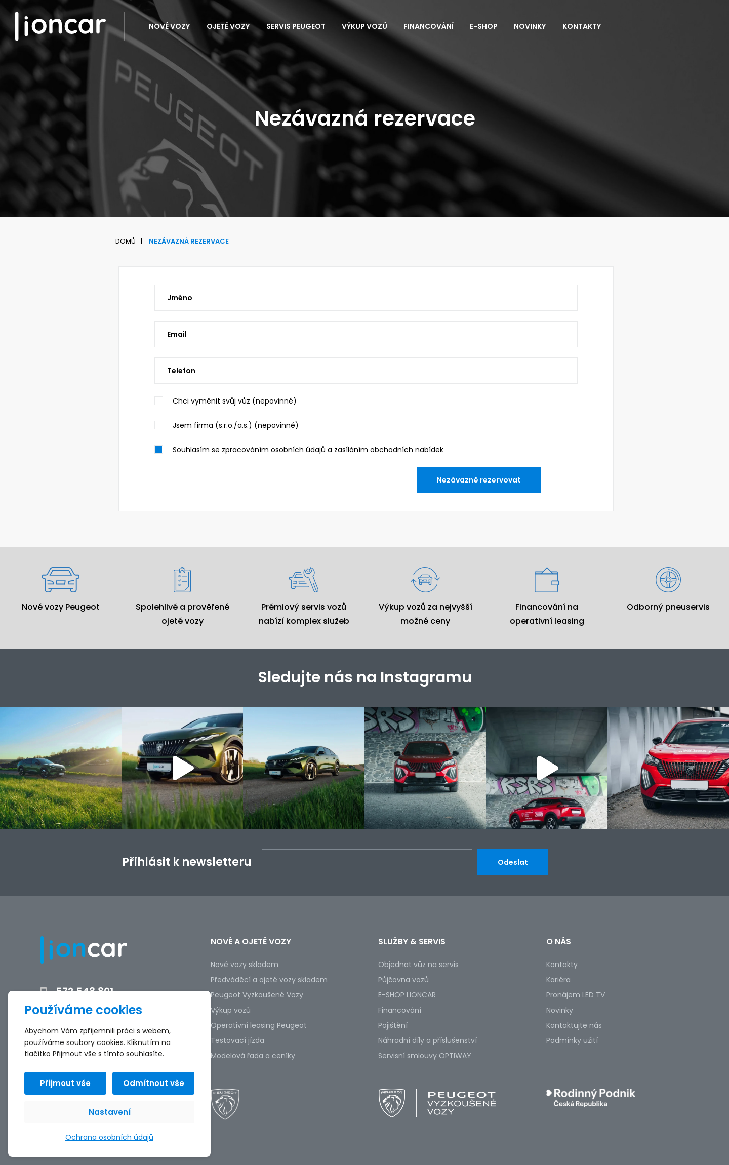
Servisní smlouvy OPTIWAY (424, 1056)
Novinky (530, 26)
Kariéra (558, 980)
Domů (125, 241)
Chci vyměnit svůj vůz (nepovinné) (235, 401)
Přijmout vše (65, 1083)
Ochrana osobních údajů (109, 1137)
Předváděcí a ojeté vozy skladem (269, 980)
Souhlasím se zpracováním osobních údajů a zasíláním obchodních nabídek (308, 450)
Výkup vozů (364, 26)
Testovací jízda (237, 1040)
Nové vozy (169, 26)
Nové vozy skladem (244, 964)
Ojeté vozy (228, 26)
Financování (428, 26)
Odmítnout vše (153, 1083)
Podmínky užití (572, 1040)
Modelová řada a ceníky (253, 1056)
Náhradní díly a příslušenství (427, 1040)
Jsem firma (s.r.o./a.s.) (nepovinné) (236, 425)
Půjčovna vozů (403, 980)
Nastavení (110, 1112)
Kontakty (581, 26)
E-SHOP (484, 26)
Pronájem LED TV (575, 995)
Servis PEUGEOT (296, 26)
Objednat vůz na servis (418, 964)
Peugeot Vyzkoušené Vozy (257, 995)
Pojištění (393, 1025)
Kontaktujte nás (574, 1025)
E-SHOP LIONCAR (407, 995)
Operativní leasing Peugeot (259, 1025)
